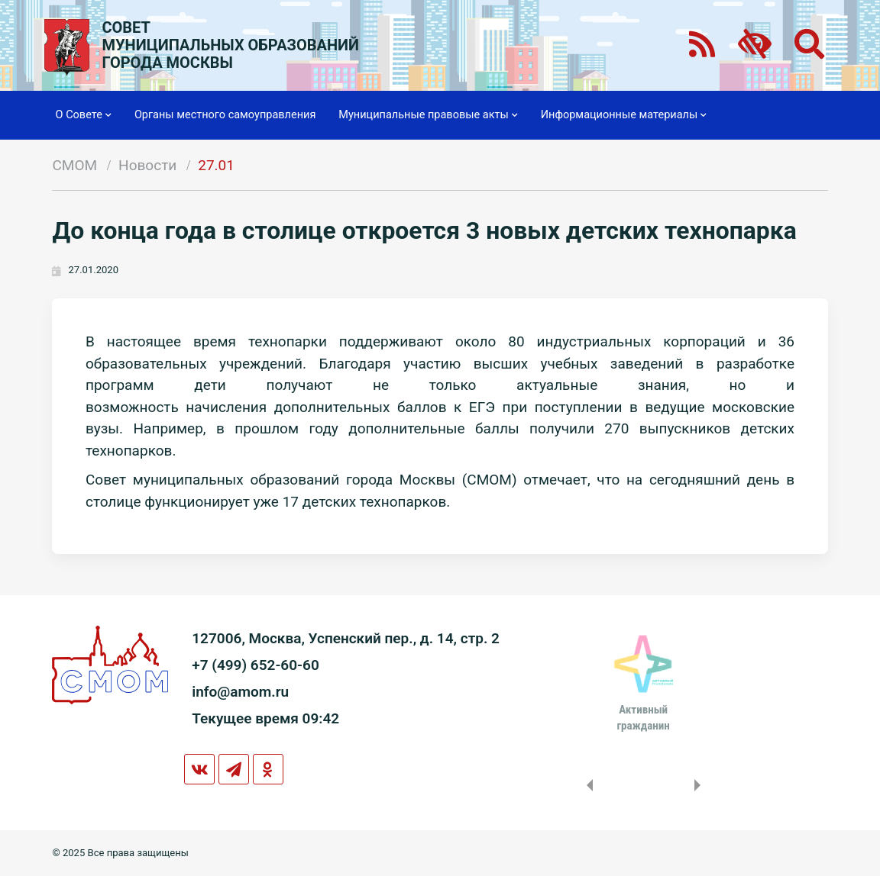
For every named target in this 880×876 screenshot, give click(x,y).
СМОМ (74, 165)
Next (700, 785)
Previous (587, 785)
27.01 (216, 165)
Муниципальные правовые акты (427, 115)
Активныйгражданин (642, 717)
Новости (147, 165)
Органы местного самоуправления (224, 114)
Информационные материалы (624, 115)
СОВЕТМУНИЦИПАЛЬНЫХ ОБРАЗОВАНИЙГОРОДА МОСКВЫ (230, 45)
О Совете (84, 115)
